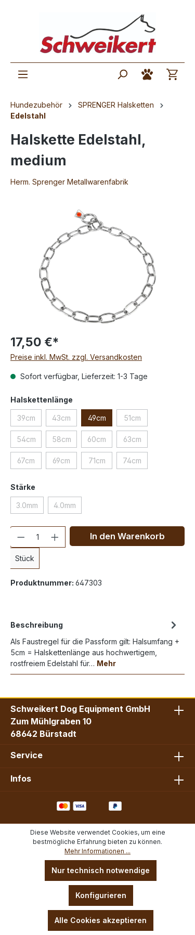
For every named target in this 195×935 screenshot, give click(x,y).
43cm (61, 417)
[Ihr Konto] (147, 74)
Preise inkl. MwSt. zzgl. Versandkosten (76, 357)
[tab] (94, 643)
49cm (97, 417)
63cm (132, 439)
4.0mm (65, 505)
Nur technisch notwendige (100, 870)
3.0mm (27, 505)
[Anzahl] (38, 537)
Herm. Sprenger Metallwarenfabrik (69, 181)
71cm (97, 460)
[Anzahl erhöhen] (55, 537)
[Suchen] (122, 74)
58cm (61, 439)
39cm (26, 417)
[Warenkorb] (172, 74)
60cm (96, 439)
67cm (26, 460)
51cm (132, 417)
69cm (61, 460)
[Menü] (22, 74)
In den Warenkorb (127, 536)
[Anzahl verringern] (21, 537)
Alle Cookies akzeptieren (101, 920)
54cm (26, 439)
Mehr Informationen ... (97, 851)
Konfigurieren (100, 895)
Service (26, 755)
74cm (132, 460)
